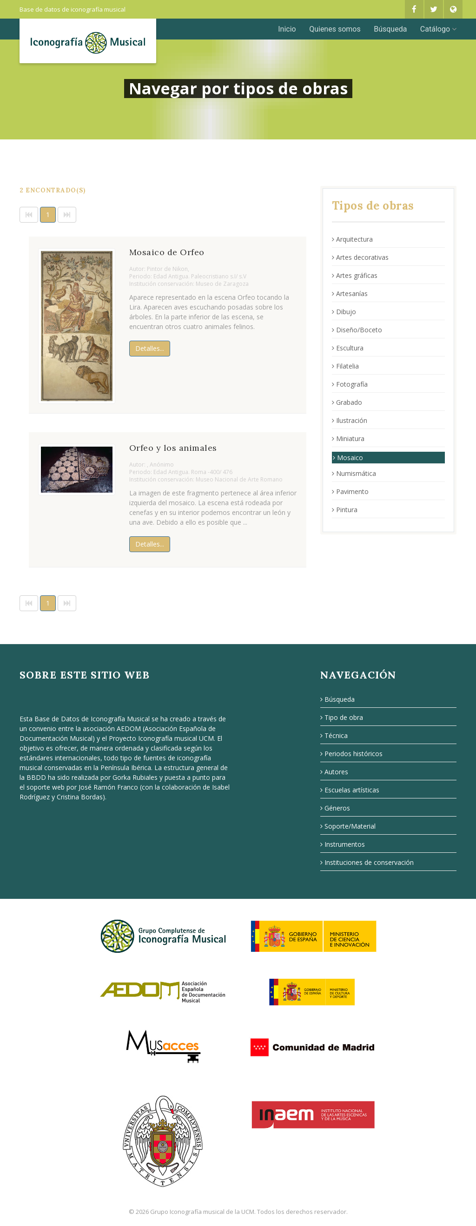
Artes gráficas (354, 275)
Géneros (335, 808)
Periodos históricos (351, 753)
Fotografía (350, 384)
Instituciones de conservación (367, 862)
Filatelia (345, 366)
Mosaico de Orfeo (167, 252)
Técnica (334, 735)
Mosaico (348, 457)
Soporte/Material (348, 826)
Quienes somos (335, 29)
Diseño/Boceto (357, 329)
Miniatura (348, 438)
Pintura (344, 509)
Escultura (348, 347)
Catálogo (438, 29)
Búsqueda (390, 29)
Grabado (347, 402)
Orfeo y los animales (173, 447)
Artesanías (350, 293)
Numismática (354, 473)
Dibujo (344, 311)
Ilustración (349, 420)
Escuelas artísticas (349, 789)
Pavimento (350, 491)
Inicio (287, 29)
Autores (334, 771)
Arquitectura (352, 239)
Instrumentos (342, 844)
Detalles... (149, 348)
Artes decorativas (360, 257)
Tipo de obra (341, 717)
